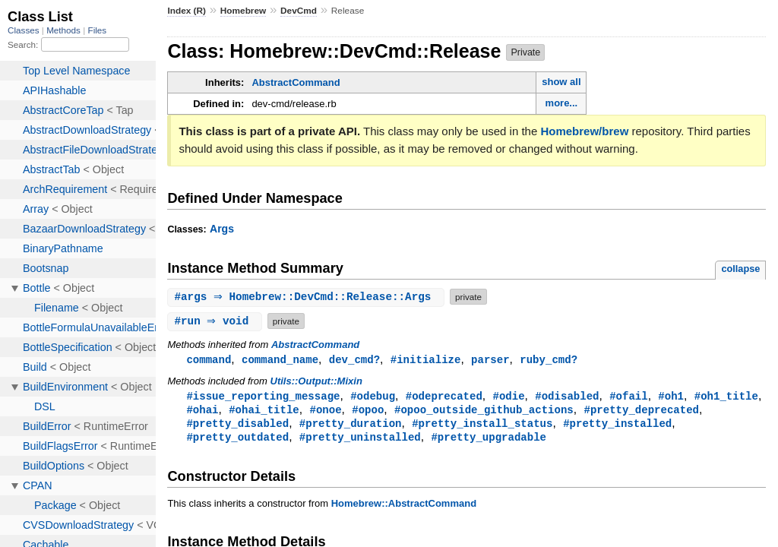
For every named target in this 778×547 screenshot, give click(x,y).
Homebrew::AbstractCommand (403, 507)
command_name (280, 360)
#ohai (202, 411)
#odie (508, 397)
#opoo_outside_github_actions (484, 411)
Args (222, 229)
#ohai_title (264, 411)
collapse (740, 268)
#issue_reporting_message (263, 397)
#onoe (325, 411)
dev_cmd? (354, 360)
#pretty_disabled (237, 426)
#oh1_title (726, 397)
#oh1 (671, 397)
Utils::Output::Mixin (316, 381)
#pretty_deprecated (641, 411)
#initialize (426, 360)
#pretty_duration (350, 426)
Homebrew (243, 10)
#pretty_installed (617, 426)
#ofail (628, 397)
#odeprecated (444, 397)
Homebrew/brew (584, 131)
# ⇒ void (216, 321)
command (208, 360)
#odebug (372, 397)
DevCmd (298, 10)
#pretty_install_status (482, 426)
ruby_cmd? (548, 360)
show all (561, 81)
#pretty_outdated (237, 440)
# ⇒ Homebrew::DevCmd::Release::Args (307, 296)
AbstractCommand (295, 82)
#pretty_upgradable (488, 440)
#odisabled (567, 397)
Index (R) (186, 10)
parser (490, 360)
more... (562, 103)
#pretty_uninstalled (360, 440)
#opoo (368, 411)
